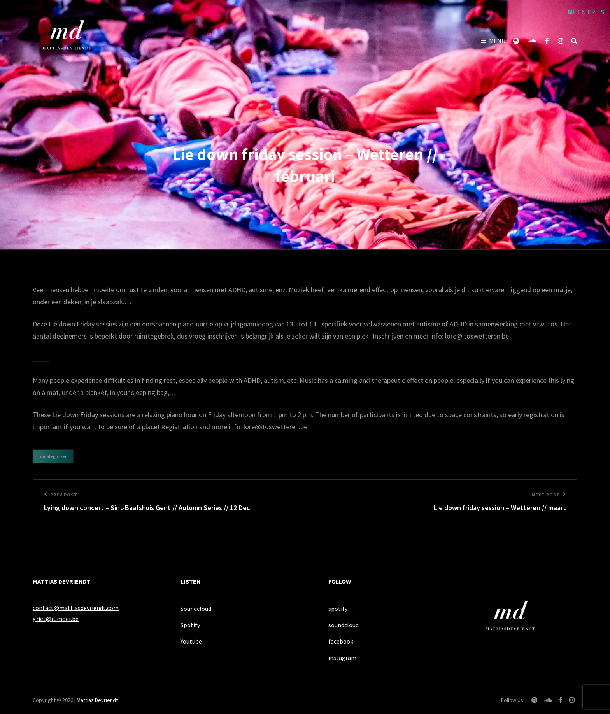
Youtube (191, 641)
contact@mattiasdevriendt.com (76, 608)
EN (581, 11)
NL (572, 11)
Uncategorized (53, 456)
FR (591, 11)
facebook (340, 641)
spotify (337, 608)
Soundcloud (196, 608)
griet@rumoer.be (56, 619)
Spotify (190, 625)
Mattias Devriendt (97, 699)
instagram (342, 657)
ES (600, 11)
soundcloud (343, 625)
